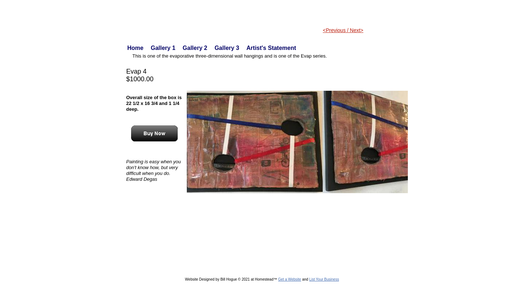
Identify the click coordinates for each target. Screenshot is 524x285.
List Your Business (324, 279)
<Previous (335, 30)
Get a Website (289, 279)
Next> (355, 30)
